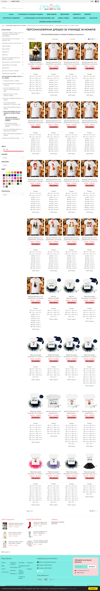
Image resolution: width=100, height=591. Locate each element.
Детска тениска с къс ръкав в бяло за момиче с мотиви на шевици (53, 63)
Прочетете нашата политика (45, 585)
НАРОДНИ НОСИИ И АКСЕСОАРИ (50, 21)
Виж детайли (35, 68)
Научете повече (72, 589)
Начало (11, 14)
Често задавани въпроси (21, 572)
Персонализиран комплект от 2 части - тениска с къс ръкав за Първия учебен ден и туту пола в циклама (35, 473)
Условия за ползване (13, 563)
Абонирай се (6, 552)
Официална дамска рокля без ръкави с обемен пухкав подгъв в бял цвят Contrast (16, 542)
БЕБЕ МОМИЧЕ (52, 14)
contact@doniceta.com (49, 562)
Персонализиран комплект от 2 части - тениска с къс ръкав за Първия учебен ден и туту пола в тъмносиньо (71, 473)
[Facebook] (38, 571)
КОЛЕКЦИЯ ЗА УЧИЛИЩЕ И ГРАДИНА (30, 14)
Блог (28, 565)
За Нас (3, 569)
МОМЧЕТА (87, 14)
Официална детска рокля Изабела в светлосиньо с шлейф (16, 524)
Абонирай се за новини (58, 522)
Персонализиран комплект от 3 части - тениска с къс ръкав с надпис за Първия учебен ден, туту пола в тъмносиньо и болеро (89, 297)
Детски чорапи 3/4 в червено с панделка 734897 (40, 523)
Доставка (21, 562)
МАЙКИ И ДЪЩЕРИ (79, 18)
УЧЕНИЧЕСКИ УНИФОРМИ (11, 18)
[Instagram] (42, 571)
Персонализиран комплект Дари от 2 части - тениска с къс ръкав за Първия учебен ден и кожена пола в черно (89, 473)
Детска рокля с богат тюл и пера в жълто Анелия (15, 533)
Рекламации (13, 573)
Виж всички (54, 523)
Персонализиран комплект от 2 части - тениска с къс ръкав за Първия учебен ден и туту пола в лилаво (53, 473)
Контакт (13, 570)
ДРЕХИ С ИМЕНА (63, 18)
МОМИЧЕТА (77, 14)
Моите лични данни (92, 585)
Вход (3, 565)
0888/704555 (15, 1)
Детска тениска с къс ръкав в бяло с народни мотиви (35, 180)
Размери (29, 569)
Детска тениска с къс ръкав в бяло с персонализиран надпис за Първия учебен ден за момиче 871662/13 (89, 412)
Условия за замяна (22, 577)
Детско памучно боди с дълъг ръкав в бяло (41, 541)
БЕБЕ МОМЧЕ (64, 14)
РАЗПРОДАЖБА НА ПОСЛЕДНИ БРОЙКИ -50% (39, 18)
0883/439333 (48, 568)
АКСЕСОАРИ (93, 18)
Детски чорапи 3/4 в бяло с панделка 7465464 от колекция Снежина (40, 532)
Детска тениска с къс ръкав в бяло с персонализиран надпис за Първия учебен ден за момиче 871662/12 (72, 412)
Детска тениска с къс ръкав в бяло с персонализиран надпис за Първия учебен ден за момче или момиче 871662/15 (54, 412)
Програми (30, 562)
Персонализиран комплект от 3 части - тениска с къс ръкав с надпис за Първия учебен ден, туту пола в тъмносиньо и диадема (89, 356)
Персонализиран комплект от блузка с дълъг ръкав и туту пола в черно (35, 63)
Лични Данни (5, 572)
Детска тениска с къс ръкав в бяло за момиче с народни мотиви (71, 63)
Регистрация (14, 567)
